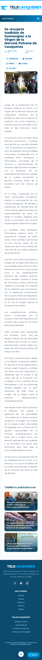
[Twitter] (21, 583)
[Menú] (38, 18)
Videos (21, 609)
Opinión (21, 606)
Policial (21, 599)
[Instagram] (27, 583)
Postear (27, 59)
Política (21, 596)
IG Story (11, 68)
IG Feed (23, 63)
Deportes (21, 602)
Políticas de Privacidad (21, 632)
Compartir (12, 59)
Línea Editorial (21, 625)
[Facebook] (15, 583)
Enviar (10, 63)
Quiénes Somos (21, 622)
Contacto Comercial (21, 628)
